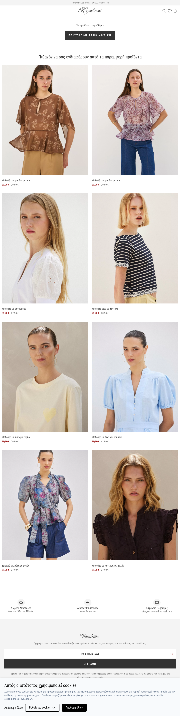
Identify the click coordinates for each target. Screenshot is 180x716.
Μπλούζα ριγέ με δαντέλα (105, 308)
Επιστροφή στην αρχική (90, 35)
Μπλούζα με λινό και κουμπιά (107, 437)
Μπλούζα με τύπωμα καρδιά (16, 437)
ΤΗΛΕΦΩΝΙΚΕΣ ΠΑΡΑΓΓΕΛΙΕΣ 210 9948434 (90, 2)
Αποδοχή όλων (74, 707)
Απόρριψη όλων (13, 707)
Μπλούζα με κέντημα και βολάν (108, 565)
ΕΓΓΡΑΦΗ (90, 663)
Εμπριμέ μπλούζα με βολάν (15, 565)
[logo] (90, 11)
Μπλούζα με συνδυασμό (14, 308)
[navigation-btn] (40, 11)
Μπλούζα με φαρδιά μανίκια (16, 180)
